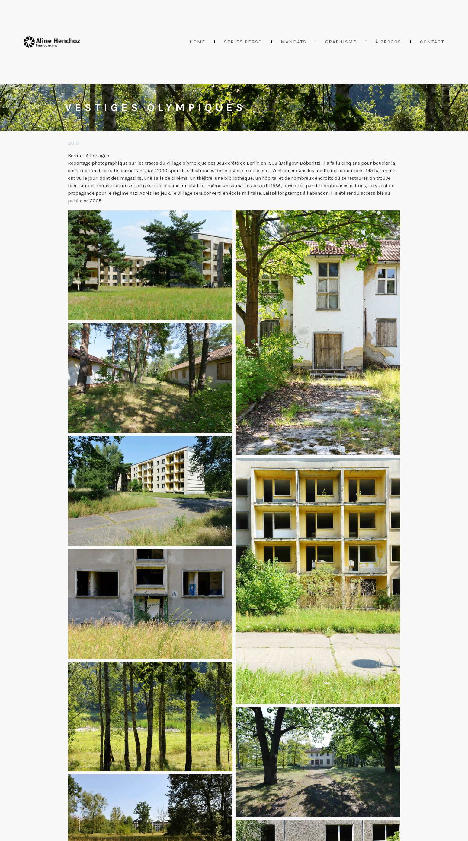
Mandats (293, 42)
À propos (388, 42)
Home (197, 42)
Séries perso (243, 42)
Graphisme (341, 42)
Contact (432, 42)
